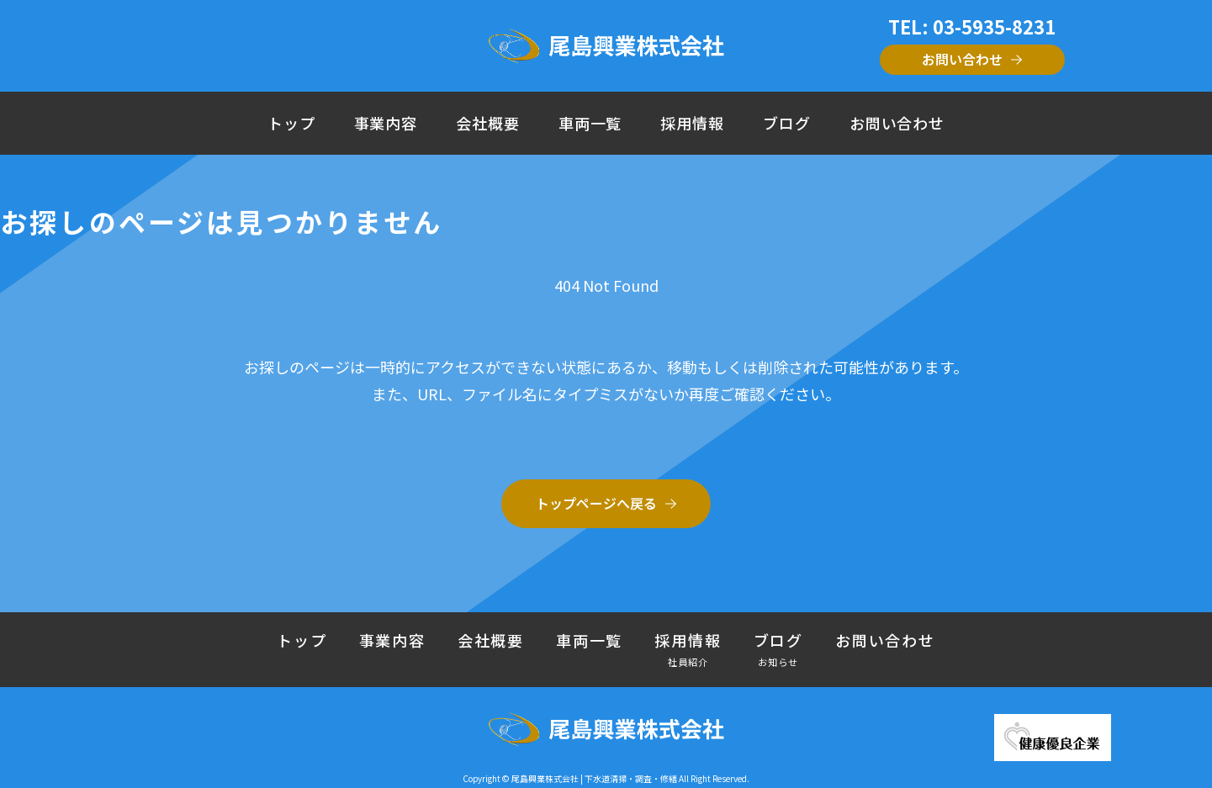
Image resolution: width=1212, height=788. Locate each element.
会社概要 (488, 123)
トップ (291, 123)
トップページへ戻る (596, 503)
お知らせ (778, 661)
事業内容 (386, 123)
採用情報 (692, 123)
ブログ (787, 123)
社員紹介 (688, 661)
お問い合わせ (962, 59)
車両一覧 (590, 123)
